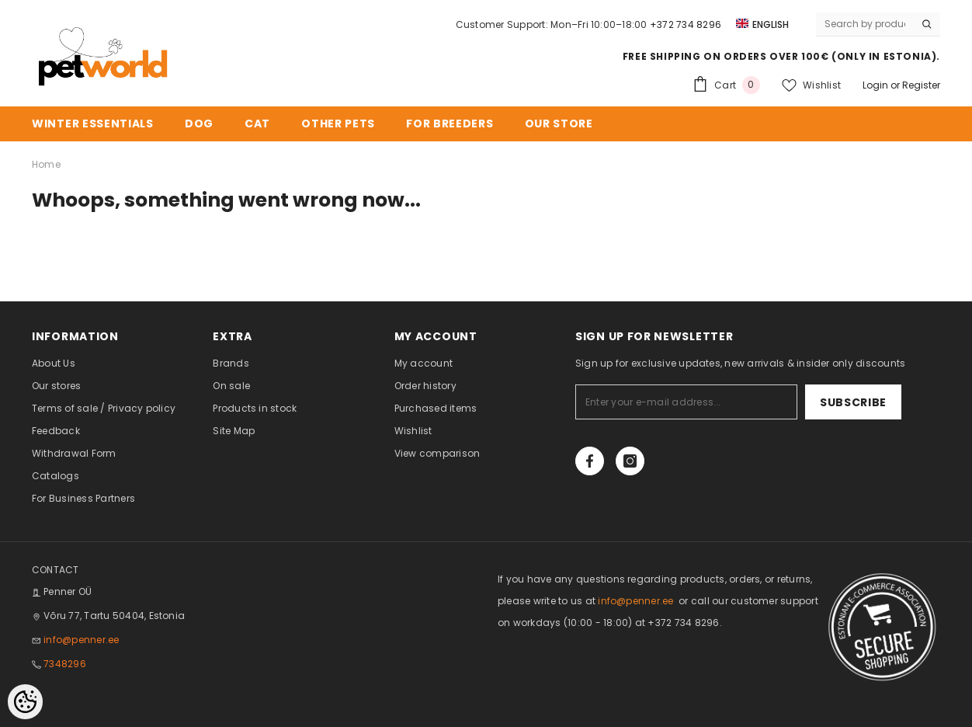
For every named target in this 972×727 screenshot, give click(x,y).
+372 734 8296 (685, 24)
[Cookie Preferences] (25, 701)
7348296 (64, 663)
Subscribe (853, 402)
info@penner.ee (81, 639)
